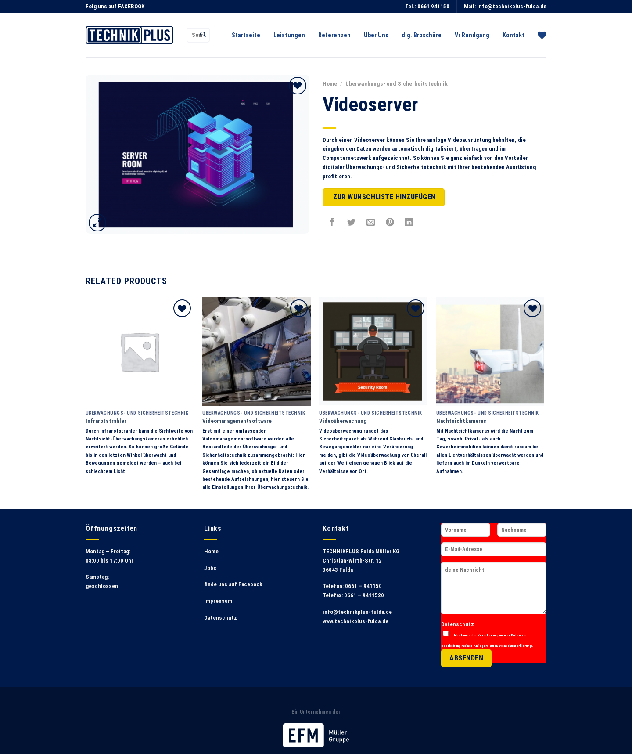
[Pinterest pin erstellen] (390, 222)
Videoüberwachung (342, 421)
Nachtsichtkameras (461, 421)
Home (330, 83)
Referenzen (334, 35)
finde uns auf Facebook (233, 584)
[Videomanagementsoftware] (256, 351)
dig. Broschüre (422, 35)
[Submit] (203, 35)
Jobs (210, 568)
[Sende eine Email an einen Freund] (371, 222)
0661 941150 (433, 6)
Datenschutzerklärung (513, 645)
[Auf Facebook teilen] (332, 222)
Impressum (218, 601)
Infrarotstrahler (106, 421)
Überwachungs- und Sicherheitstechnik (396, 83)
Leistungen (289, 35)
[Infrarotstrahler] (140, 351)
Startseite (246, 35)
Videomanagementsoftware (237, 421)
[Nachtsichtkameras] (490, 351)
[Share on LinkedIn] (409, 222)
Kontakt (513, 35)
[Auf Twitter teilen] (351, 222)
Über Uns (376, 35)
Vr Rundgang (472, 35)
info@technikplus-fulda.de (511, 6)
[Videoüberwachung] (373, 351)
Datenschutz (220, 617)
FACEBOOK (131, 6)
